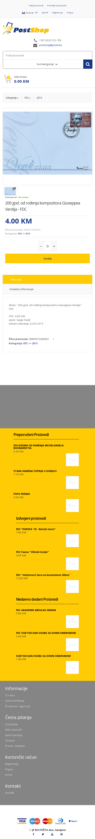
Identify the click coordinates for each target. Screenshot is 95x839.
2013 (39, 97)
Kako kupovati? (13, 729)
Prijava (70, 12)
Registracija (57, 12)
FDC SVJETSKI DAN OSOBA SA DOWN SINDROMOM (46, 633)
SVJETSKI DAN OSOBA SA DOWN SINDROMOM (43, 656)
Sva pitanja (11, 724)
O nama (10, 695)
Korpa (8, 774)
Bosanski (28, 12)
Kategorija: (11, 233)
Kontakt (9, 792)
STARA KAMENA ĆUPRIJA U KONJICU (35, 471)
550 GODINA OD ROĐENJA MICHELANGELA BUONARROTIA (38, 446)
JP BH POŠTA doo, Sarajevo (49, 830)
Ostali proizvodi (36, 5)
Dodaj (47, 258)
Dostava (10, 740)
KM (43, 12)
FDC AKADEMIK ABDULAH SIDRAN (36, 610)
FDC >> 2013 (24, 233)
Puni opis (16, 279)
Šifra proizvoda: (14, 229)
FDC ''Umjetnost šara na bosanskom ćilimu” (43, 575)
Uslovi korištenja (14, 700)
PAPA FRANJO (21, 494)
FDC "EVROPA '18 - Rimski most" (36, 529)
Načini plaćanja (13, 735)
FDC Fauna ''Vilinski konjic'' (32, 552)
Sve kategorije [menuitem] (46, 64)
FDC (26, 97)
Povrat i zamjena (15, 745)
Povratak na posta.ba (56, 5)
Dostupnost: (11, 197)
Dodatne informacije (22, 289)
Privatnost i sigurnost (17, 706)
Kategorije (11, 97)
